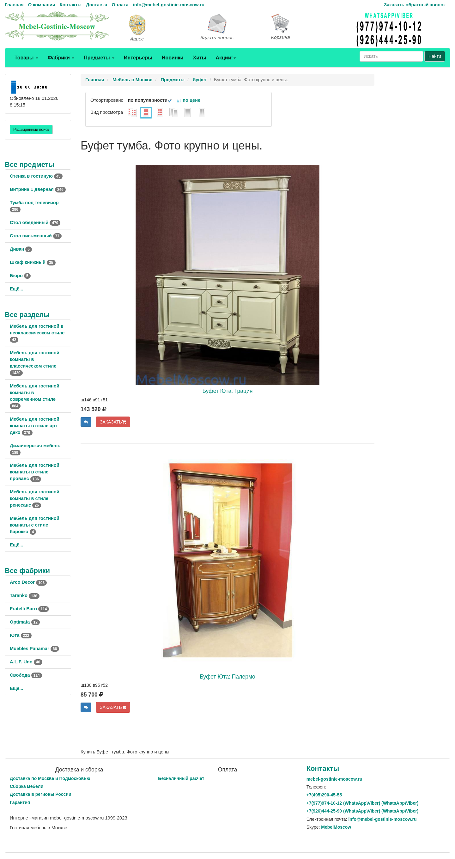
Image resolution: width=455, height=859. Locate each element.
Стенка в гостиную (36, 176)
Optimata (25, 621)
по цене (188, 100)
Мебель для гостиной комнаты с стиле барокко (34, 525)
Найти (434, 56)
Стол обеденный (35, 222)
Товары (26, 57)
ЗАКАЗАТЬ (113, 421)
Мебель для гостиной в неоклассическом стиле (37, 333)
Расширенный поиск (31, 129)
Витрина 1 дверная (38, 189)
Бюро (20, 275)
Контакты (71, 4)
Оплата (120, 4)
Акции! (225, 57)
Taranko (24, 595)
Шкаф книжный (33, 262)
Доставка (96, 4)
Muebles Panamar (34, 648)
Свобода (26, 675)
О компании (41, 4)
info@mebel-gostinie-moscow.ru (168, 4)
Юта (21, 635)
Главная (14, 4)
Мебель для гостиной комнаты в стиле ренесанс (34, 498)
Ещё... (16, 288)
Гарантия (20, 802)
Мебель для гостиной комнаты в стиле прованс (34, 472)
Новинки (173, 57)
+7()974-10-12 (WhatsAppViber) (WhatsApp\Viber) (362, 803)
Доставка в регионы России (40, 794)
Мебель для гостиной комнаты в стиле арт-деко (34, 426)
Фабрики (61, 57)
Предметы (99, 57)
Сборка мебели (26, 786)
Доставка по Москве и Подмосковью (50, 778)
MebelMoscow (336, 827)
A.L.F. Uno (26, 661)
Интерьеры (138, 57)
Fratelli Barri (29, 608)
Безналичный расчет (181, 778)
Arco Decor (28, 582)
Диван (21, 249)
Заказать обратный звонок (415, 4)
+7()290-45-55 (324, 794)
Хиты (199, 57)
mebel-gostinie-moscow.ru (334, 779)
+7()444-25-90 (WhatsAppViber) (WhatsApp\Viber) (362, 810)
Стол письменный (36, 235)
